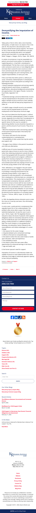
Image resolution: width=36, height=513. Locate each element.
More (30, 18)
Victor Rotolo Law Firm (9, 368)
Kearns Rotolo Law (25, 505)
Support (15, 261)
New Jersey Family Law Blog (18, 12)
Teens (4, 364)
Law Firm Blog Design (18, 511)
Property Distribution (9, 357)
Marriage (5, 359)
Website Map (18, 486)
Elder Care (5, 366)
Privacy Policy (18, 481)
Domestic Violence (8, 361)
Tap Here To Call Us (18, 4)
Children (9, 261)
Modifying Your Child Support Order (12, 406)
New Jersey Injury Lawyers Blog (10, 389)
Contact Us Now (18, 308)
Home (6, 18)
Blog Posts (18, 488)
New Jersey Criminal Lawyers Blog (11, 392)
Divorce (5, 350)
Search (18, 381)
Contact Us (18, 483)
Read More (5, 426)
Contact (18, 18)
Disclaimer (18, 478)
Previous (5, 269)
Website (18, 476)
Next (17, 269)
